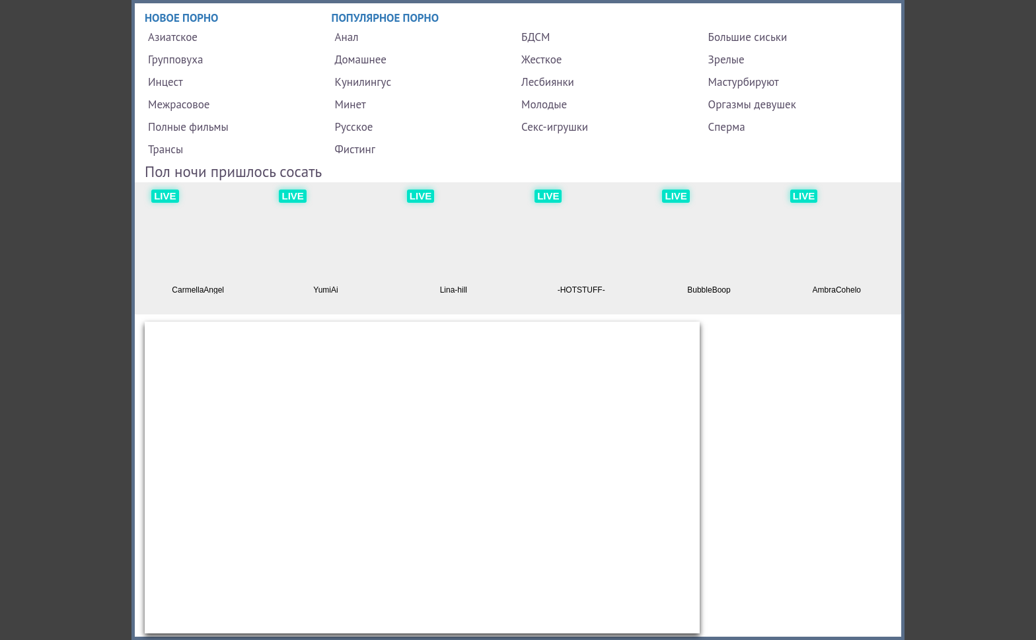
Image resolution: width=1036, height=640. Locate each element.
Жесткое (541, 59)
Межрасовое (178, 104)
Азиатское (173, 37)
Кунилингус (363, 82)
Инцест (165, 82)
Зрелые (726, 59)
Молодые (544, 104)
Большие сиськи (748, 37)
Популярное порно (385, 18)
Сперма (726, 127)
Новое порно (182, 18)
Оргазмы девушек (752, 104)
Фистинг (355, 149)
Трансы (165, 149)
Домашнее (361, 59)
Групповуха (175, 59)
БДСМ (535, 37)
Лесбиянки (547, 82)
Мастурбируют (743, 82)
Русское (354, 127)
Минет (350, 104)
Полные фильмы (188, 127)
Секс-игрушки (554, 127)
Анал (347, 37)
